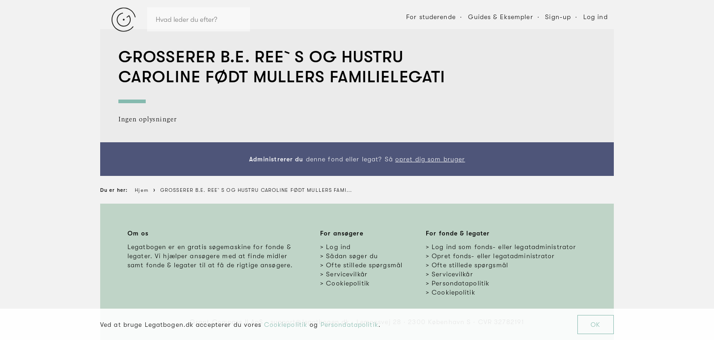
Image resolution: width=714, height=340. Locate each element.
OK (595, 324)
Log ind (595, 16)
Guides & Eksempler (500, 16)
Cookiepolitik (286, 324)
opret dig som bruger (430, 159)
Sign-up (558, 16)
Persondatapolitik (349, 324)
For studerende (431, 16)
